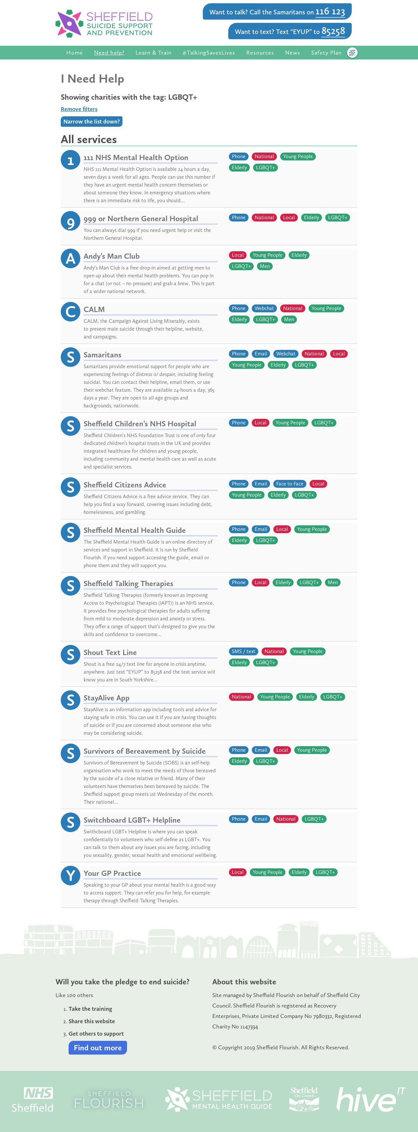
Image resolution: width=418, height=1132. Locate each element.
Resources (260, 52)
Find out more (98, 1047)
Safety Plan (326, 52)
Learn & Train (153, 52)
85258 (333, 30)
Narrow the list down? (91, 121)
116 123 (330, 11)
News (292, 52)
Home (74, 52)
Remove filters (79, 109)
